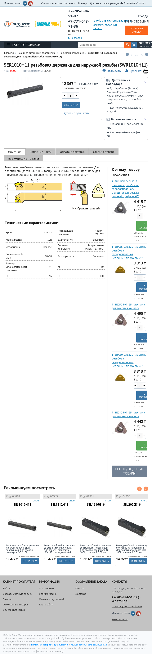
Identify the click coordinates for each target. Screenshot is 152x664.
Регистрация (137, 21)
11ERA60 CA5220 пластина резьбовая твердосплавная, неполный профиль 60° (129, 360)
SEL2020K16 (132, 504)
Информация (111, 3)
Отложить (111, 71)
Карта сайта (46, 604)
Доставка (95, 3)
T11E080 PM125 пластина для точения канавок (128, 414)
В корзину (71, 104)
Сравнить (133, 71)
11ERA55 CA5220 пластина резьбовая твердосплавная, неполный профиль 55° (129, 252)
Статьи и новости (51, 3)
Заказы (7, 599)
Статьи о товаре (103, 152)
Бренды (82, 3)
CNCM (47, 71)
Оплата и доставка (72, 152)
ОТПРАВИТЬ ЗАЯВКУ (137, 30)
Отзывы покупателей (51, 599)
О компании (46, 588)
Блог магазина (47, 594)
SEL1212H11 (59, 504)
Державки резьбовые (72, 53)
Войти (6, 588)
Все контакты (119, 619)
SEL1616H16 (96, 504)
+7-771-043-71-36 (78, 24)
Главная (9, 53)
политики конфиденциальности (50, 644)
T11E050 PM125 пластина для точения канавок (128, 306)
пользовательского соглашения (89, 644)
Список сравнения (14, 610)
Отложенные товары (15, 604)
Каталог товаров (26, 45)
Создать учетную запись (17, 594)
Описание (14, 152)
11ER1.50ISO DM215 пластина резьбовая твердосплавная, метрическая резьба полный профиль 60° (125, 189)
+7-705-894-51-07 (78, 14)
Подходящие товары (23, 158)
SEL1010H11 (22, 504)
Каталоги (70, 3)
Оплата (79, 588)
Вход (142, 16)
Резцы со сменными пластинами (36, 53)
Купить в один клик (76, 113)
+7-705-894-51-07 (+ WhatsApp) (126, 599)
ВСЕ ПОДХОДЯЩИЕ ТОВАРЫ (129, 471)
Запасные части (40, 152)
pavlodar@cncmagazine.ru (112, 20)
